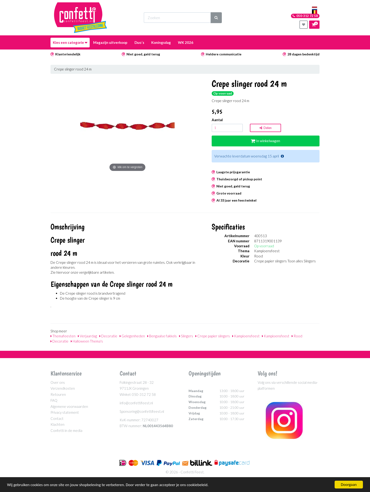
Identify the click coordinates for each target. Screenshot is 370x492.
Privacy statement (64, 412)
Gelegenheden (132, 336)
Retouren (58, 394)
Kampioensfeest (246, 336)
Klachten (57, 424)
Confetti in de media (66, 430)
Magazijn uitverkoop (110, 42)
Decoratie (108, 336)
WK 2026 (185, 42)
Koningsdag (161, 42)
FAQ (53, 400)
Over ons (57, 382)
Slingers (186, 336)
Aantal (217, 120)
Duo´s (139, 42)
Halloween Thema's (87, 341)
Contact (56, 418)
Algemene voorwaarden (69, 406)
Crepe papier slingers (212, 336)
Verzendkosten (62, 388)
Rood (297, 336)
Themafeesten (63, 336)
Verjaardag (87, 336)
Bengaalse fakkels (162, 336)
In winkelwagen (265, 141)
